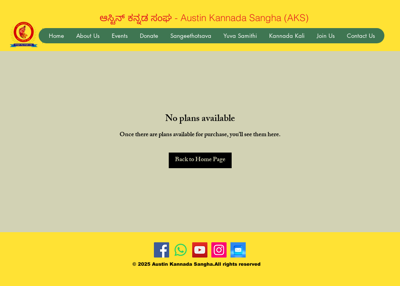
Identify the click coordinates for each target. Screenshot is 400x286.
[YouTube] (199, 250)
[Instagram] (219, 250)
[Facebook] (161, 250)
